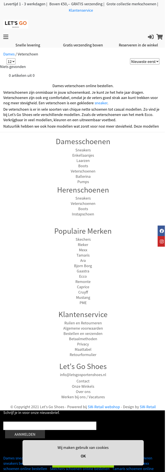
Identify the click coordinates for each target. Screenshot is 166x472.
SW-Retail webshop (104, 406)
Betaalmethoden (83, 338)
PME (83, 302)
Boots (83, 165)
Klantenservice (81, 10)
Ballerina (83, 176)
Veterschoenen (83, 171)
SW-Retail (148, 406)
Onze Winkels (83, 386)
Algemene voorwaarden (83, 328)
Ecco (83, 276)
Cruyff (83, 292)
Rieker (83, 244)
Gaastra (83, 271)
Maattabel (83, 349)
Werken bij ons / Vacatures (83, 396)
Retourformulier (83, 354)
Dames (9, 54)
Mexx (83, 249)
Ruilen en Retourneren (83, 322)
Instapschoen (83, 214)
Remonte (83, 281)
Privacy (83, 344)
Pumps (83, 181)
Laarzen (83, 160)
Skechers (83, 239)
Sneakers (83, 149)
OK (83, 456)
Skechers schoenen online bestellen (80, 468)
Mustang (83, 297)
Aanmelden (25, 434)
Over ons (83, 391)
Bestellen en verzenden (83, 333)
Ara (83, 260)
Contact (83, 381)
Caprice (83, 286)
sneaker (101, 102)
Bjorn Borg (83, 265)
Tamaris (83, 255)
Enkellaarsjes (83, 155)
